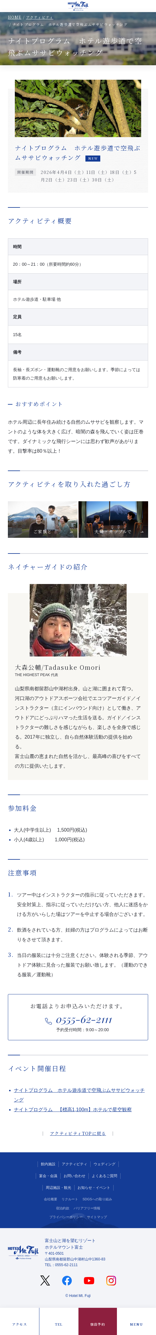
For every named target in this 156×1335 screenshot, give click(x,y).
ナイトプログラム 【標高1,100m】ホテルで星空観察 (73, 1109)
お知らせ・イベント (94, 1188)
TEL (59, 1324)
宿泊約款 (62, 1208)
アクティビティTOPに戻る (78, 1133)
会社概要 (50, 1199)
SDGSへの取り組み (97, 1199)
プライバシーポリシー (66, 1217)
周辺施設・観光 (58, 1188)
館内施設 (48, 1164)
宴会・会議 (48, 1176)
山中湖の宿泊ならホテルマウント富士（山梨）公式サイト (78, 6)
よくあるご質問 (104, 1176)
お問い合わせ (74, 1176)
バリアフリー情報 (87, 1208)
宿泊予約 (97, 1324)
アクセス (19, 1324)
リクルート (69, 1199)
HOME (15, 17)
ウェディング (104, 1164)
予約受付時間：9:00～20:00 (84, 1021)
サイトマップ (97, 1217)
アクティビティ (39, 17)
